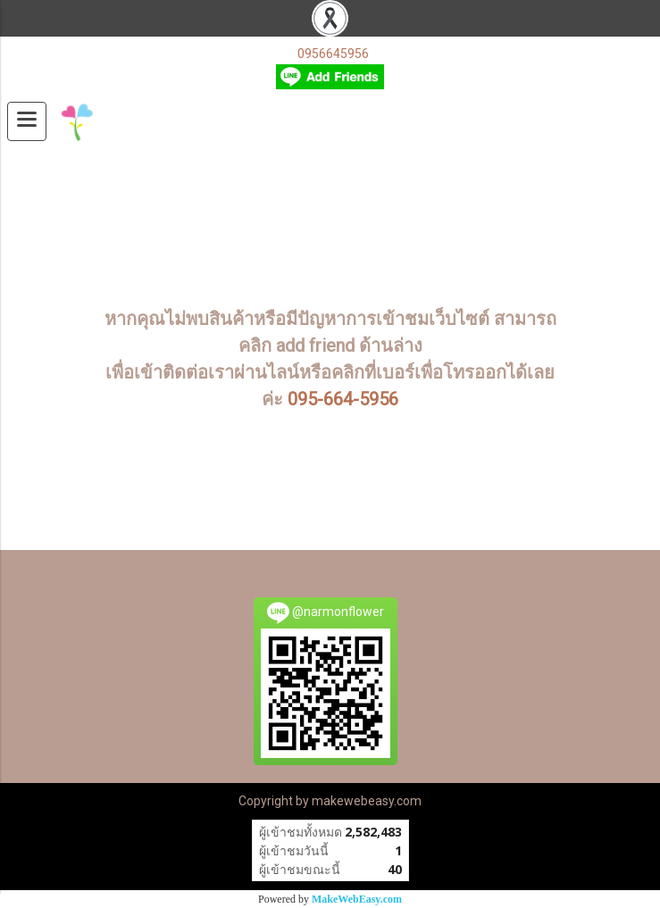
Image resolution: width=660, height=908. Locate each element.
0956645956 (333, 53)
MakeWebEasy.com (357, 899)
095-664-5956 (343, 399)
